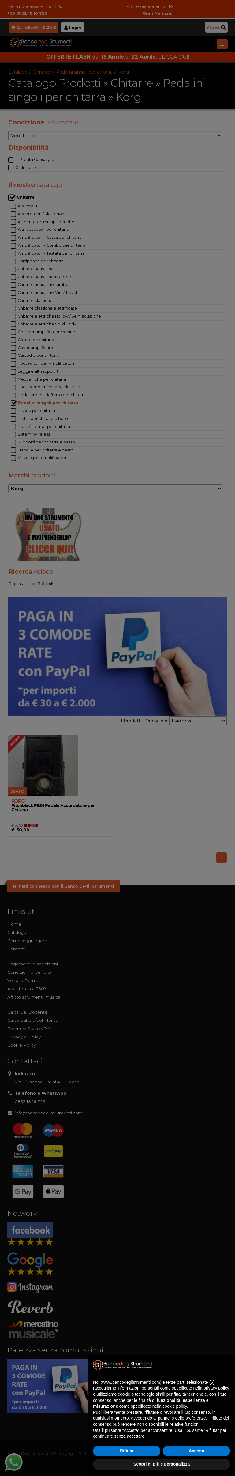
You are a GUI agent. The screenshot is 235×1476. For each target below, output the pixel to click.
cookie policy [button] (174, 1406)
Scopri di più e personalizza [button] (161, 1464)
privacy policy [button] (216, 1388)
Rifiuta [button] (126, 1450)
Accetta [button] (196, 1450)
